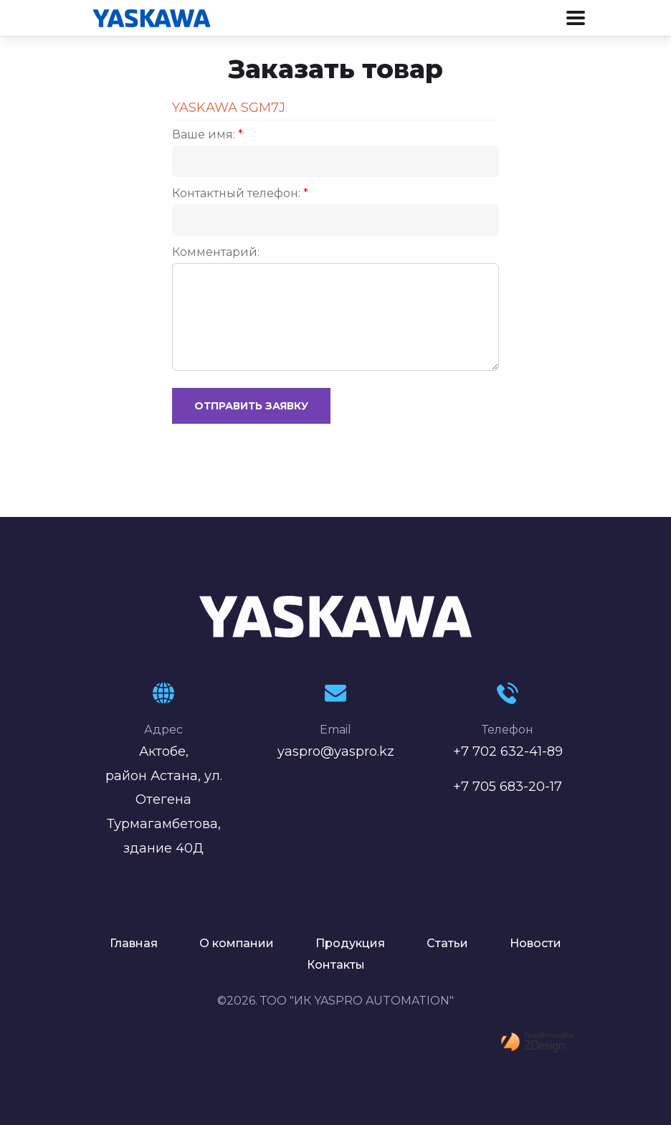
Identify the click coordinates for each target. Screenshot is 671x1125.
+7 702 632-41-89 (508, 751)
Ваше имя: (207, 134)
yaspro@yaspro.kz (335, 751)
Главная (134, 943)
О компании (236, 943)
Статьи (447, 943)
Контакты (336, 965)
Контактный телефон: (240, 193)
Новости (535, 943)
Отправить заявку (251, 405)
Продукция (350, 943)
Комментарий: (216, 252)
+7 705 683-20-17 (507, 786)
